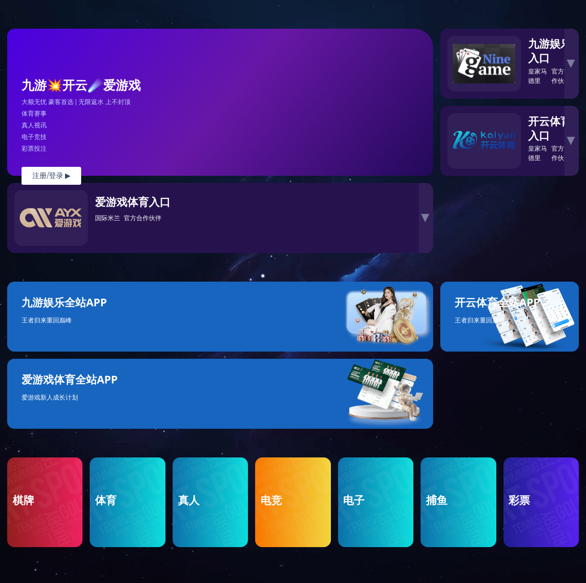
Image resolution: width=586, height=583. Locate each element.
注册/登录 (51, 175)
